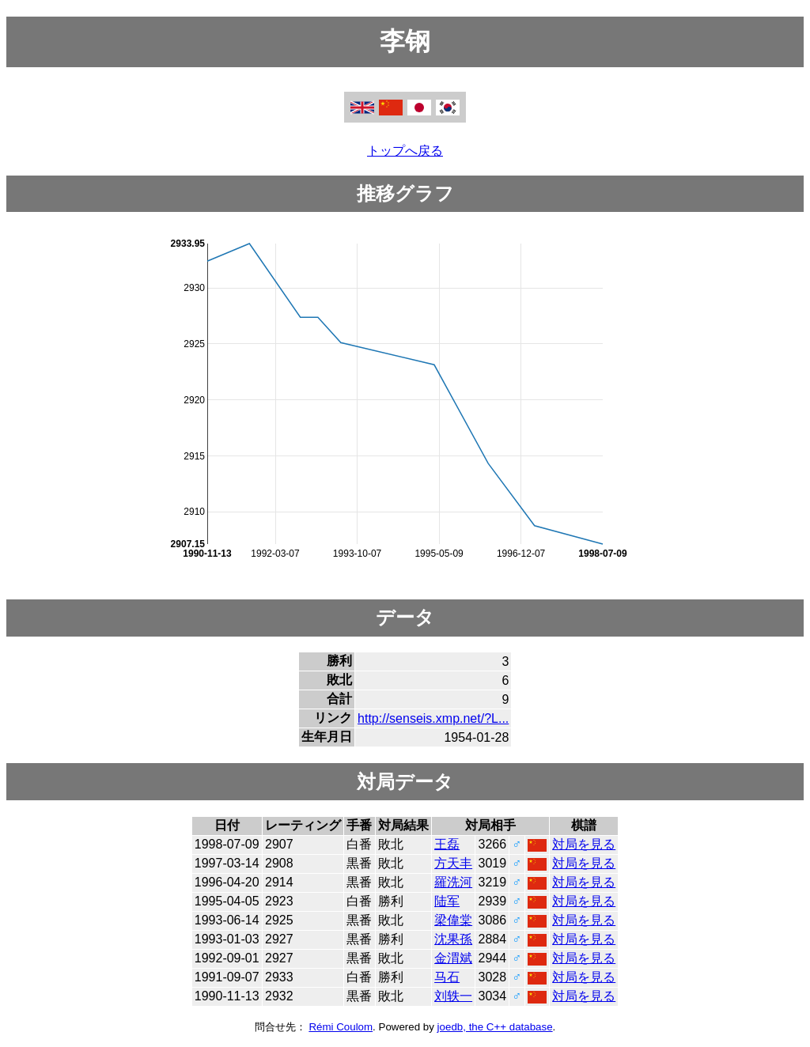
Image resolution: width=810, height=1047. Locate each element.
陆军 (447, 901)
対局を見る (583, 844)
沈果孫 (453, 939)
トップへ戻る (405, 150)
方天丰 (453, 863)
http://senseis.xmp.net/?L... (433, 718)
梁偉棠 (453, 920)
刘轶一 (453, 996)
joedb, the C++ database (495, 1027)
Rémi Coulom (340, 1027)
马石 (447, 977)
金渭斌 (453, 958)
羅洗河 (453, 882)
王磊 (447, 844)
